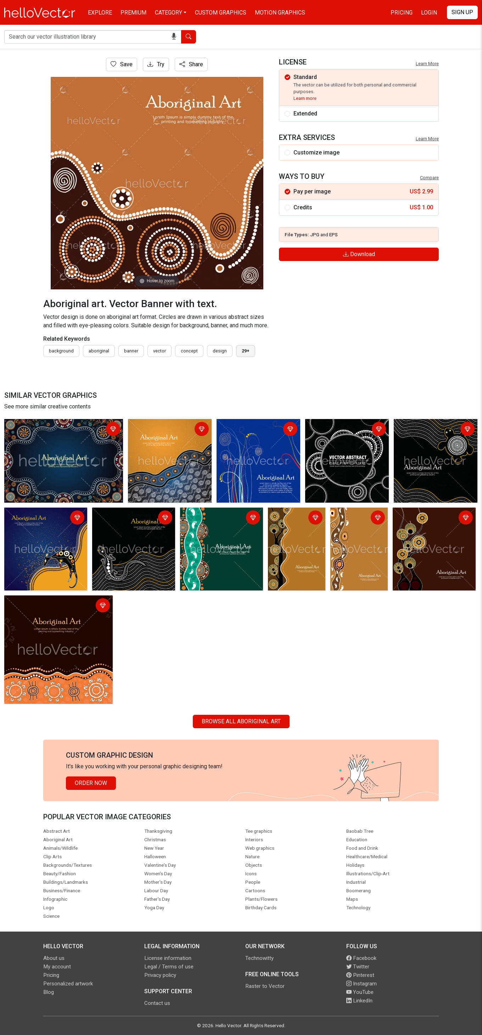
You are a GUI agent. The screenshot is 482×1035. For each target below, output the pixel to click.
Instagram (361, 983)
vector (159, 351)
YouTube (360, 992)
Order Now (91, 783)
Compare (429, 177)
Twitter (357, 966)
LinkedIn (359, 1000)
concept (189, 351)
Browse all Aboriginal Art (241, 721)
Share (191, 64)
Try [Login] (155, 64)
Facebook (361, 958)
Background (61, 351)
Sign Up (462, 12)
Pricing (402, 12)
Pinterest (360, 975)
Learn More (427, 63)
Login (429, 12)
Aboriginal (99, 351)
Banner (131, 351)
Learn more (304, 98)
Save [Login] (122, 64)
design (220, 351)
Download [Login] (359, 254)
